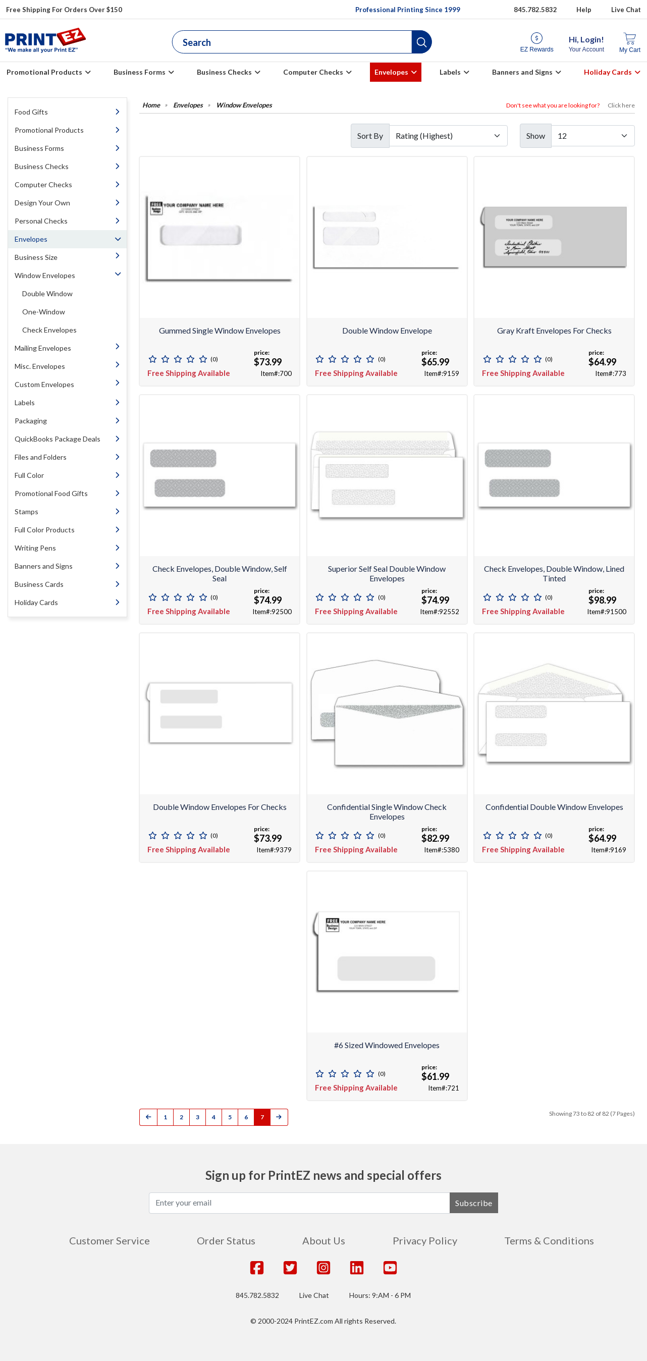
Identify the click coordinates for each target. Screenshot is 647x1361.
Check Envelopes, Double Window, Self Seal (219, 573)
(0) (214, 359)
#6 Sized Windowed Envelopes (387, 1045)
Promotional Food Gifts (51, 493)
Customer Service (109, 1240)
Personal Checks (41, 220)
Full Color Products (45, 529)
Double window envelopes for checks (220, 806)
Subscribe (474, 1203)
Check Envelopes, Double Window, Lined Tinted (554, 573)
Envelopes (391, 72)
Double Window (47, 293)
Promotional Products (44, 72)
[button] (421, 41)
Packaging (31, 420)
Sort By (370, 135)
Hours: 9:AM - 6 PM (380, 1295)
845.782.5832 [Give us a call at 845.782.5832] (535, 10)
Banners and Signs (522, 72)
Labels (450, 72)
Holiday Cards (608, 72)
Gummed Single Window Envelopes (220, 330)
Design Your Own (42, 202)
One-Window (43, 311)
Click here (621, 105)
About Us (323, 1240)
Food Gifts (31, 111)
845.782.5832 (257, 1295)
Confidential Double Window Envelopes (554, 806)
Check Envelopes (49, 329)
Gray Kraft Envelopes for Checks (554, 330)
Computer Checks (313, 72)
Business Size (36, 257)
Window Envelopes (45, 275)
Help (583, 10)
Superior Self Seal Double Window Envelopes (387, 573)
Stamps (26, 511)
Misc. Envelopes (40, 366)
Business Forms (140, 72)
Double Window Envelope (387, 330)
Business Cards (39, 584)
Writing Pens (35, 547)
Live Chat (626, 10)
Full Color (29, 475)
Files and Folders (41, 457)
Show (535, 135)
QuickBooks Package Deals (57, 438)
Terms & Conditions (549, 1240)
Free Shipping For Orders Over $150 (64, 10)
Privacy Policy (425, 1240)
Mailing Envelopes (43, 348)
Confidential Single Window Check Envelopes (387, 811)
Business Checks (224, 72)
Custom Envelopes (44, 384)
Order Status (226, 1240)
